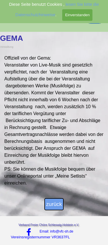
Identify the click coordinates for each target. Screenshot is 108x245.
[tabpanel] (54, 121)
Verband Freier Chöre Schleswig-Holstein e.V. (48, 224)
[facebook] (28, 232)
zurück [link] (54, 204)
